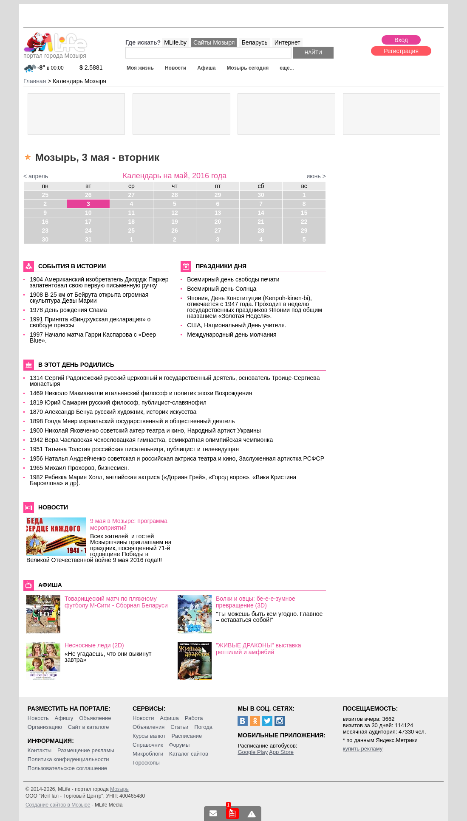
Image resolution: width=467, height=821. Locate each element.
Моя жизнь (140, 68)
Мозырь (119, 789)
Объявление (95, 718)
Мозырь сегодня (247, 68)
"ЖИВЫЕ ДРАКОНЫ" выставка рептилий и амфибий (258, 648)
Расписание (187, 736)
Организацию (45, 727)
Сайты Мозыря (214, 42)
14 (261, 212)
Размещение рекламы (85, 750)
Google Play (253, 752)
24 (88, 230)
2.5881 (91, 67)
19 (174, 221)
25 (45, 194)
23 (45, 230)
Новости (175, 68)
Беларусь (254, 42)
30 (261, 194)
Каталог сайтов (188, 754)
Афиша (206, 68)
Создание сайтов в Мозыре (57, 805)
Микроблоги (148, 754)
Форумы (179, 745)
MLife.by (175, 42)
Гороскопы (146, 762)
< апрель (35, 176)
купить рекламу (363, 748)
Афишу (64, 718)
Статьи (179, 727)
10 (88, 212)
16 (45, 221)
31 (88, 239)
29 (218, 194)
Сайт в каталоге (88, 727)
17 (88, 221)
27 (131, 194)
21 (261, 221)
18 (131, 221)
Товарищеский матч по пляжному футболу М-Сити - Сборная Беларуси (116, 602)
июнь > (316, 176)
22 (304, 221)
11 (131, 212)
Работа (194, 718)
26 (88, 194)
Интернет (287, 42)
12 (174, 212)
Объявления (148, 727)
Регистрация (401, 51)
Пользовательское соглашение (67, 768)
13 (218, 212)
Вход (401, 40)
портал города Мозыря (55, 53)
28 (174, 194)
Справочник (148, 745)
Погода (203, 727)
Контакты (39, 750)
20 (218, 221)
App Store (281, 752)
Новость (38, 718)
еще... (287, 68)
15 (304, 212)
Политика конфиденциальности (68, 759)
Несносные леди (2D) (94, 645)
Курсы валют (149, 736)
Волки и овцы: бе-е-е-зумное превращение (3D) (255, 602)
